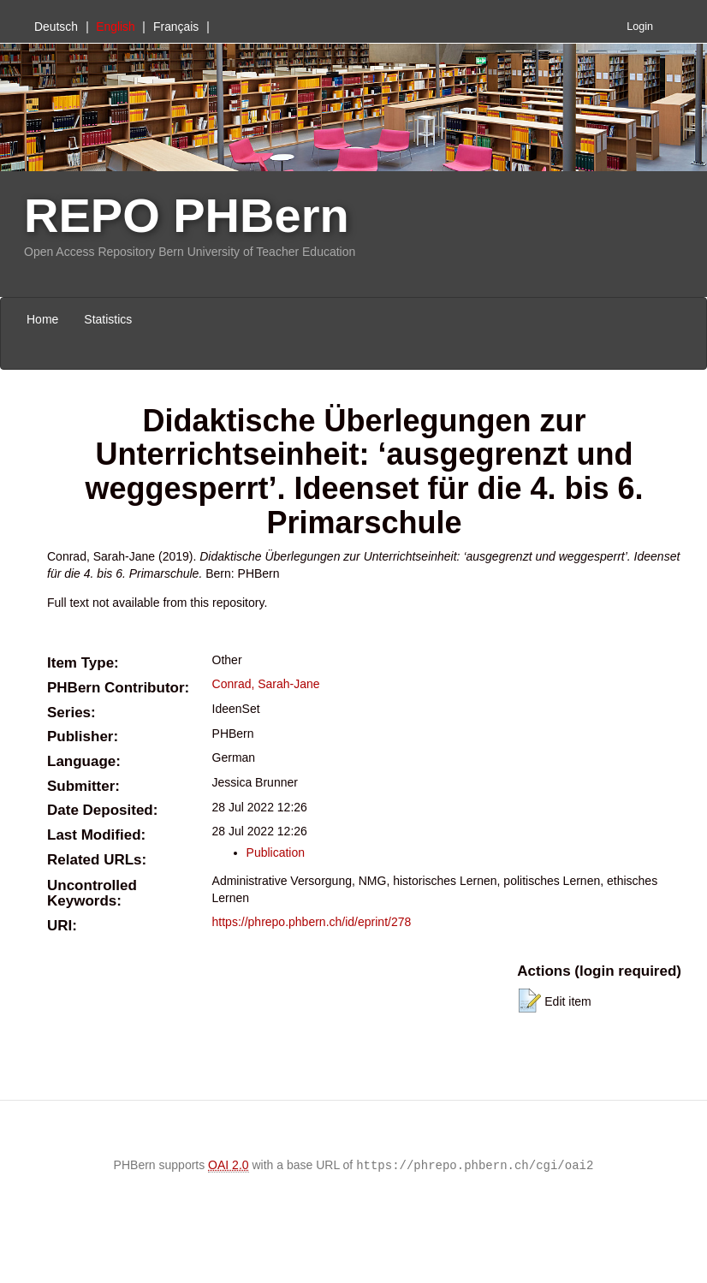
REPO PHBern (186, 215)
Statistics (108, 319)
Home (42, 319)
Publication (276, 852)
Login (640, 27)
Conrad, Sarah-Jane (266, 684)
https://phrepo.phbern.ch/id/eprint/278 (312, 922)
